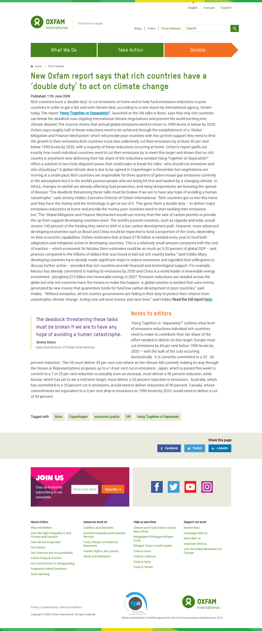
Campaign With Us (195, 533)
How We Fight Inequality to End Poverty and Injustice (51, 535)
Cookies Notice (49, 607)
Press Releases (171, 28)
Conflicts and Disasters (98, 527)
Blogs (138, 28)
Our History (38, 547)
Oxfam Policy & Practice (46, 558)
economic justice (106, 417)
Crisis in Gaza (142, 551)
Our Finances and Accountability (52, 552)
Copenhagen (78, 417)
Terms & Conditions (71, 607)
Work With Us (192, 538)
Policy (151, 28)
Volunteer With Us (195, 543)
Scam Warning (40, 574)
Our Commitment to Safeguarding (53, 563)
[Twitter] (194, 448)
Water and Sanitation (97, 556)
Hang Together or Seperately (158, 417)
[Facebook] (169, 448)
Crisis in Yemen (143, 567)
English (192, 7)
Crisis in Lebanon (145, 556)
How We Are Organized (45, 542)
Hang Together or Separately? (85, 113)
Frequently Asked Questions (49, 568)
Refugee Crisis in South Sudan (153, 545)
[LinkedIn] (220, 448)
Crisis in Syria (142, 561)
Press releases (56, 66)
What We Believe (41, 527)
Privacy (35, 607)
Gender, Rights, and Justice (100, 551)
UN (128, 417)
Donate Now (192, 527)
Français (209, 7)
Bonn (58, 417)
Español (226, 7)
